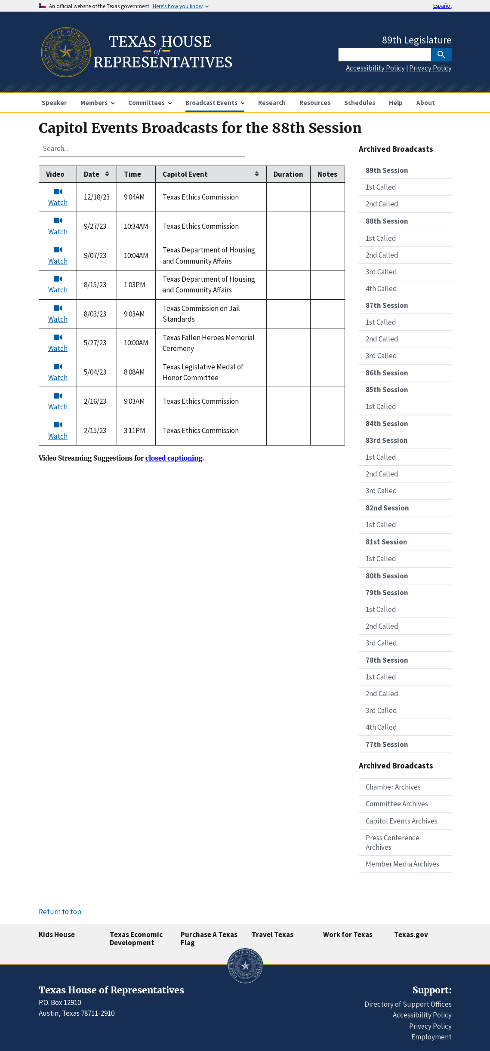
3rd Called (381, 272)
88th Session (387, 221)
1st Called (381, 187)
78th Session (387, 660)
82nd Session (387, 508)
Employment (431, 1037)
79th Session (387, 592)
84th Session (387, 423)
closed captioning (173, 458)
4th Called (381, 288)
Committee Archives (397, 803)
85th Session (387, 389)
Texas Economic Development (136, 938)
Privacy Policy (430, 68)
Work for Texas (348, 934)
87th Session (387, 305)
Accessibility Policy (375, 68)
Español (442, 5)
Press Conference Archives (392, 842)
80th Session (387, 576)
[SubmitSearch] (441, 54)
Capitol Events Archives (402, 821)
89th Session (387, 170)
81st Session (386, 542)
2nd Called (382, 204)
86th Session (387, 373)
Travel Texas (272, 934)
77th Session (387, 744)
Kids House (57, 934)
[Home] (136, 74)
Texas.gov (411, 934)
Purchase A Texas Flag (209, 938)
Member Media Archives (402, 864)
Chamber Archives (393, 787)
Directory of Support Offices (408, 1004)
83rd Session (387, 440)
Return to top (60, 911)
